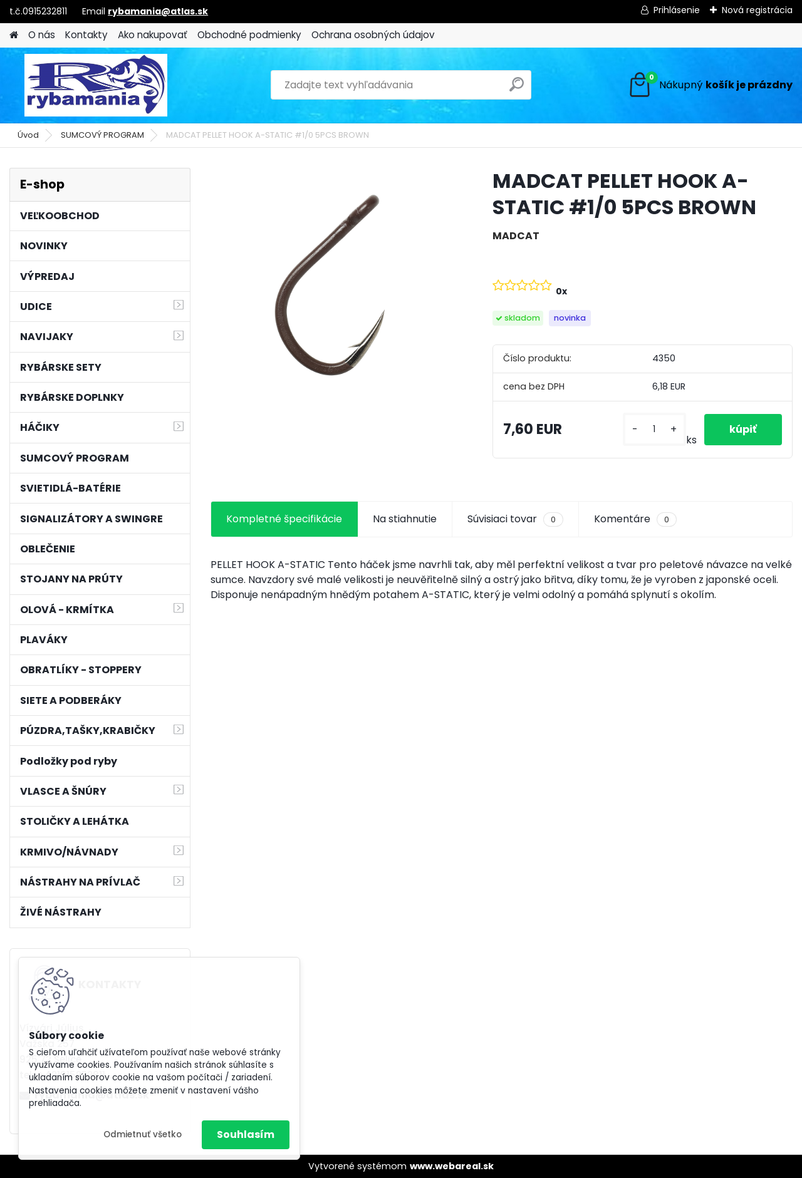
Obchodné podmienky (249, 34)
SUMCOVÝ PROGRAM (102, 135)
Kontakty (86, 34)
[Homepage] (13, 35)
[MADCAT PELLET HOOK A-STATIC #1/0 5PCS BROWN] (331, 289)
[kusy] (654, 429)
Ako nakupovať (152, 34)
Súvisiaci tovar (515, 519)
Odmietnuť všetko (142, 1134)
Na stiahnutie (405, 519)
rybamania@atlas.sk (158, 11)
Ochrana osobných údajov (373, 34)
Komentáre (635, 519)
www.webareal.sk (452, 1166)
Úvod (28, 135)
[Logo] (95, 85)
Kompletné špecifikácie (284, 519)
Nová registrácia (757, 10)
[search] (516, 89)
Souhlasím (245, 1134)
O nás (41, 34)
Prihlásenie (677, 10)
